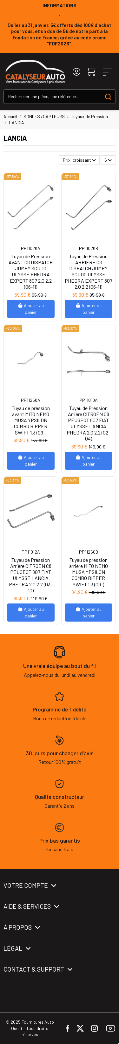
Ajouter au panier (30, 309)
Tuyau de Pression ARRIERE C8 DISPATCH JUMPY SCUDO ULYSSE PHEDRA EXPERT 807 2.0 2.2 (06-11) (88, 271)
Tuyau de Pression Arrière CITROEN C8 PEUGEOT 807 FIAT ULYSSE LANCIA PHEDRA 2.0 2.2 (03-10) (30, 575)
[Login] (76, 71)
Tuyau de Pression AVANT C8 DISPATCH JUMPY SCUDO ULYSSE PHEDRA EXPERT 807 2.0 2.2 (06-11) (31, 271)
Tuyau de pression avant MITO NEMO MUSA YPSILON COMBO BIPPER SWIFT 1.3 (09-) (31, 420)
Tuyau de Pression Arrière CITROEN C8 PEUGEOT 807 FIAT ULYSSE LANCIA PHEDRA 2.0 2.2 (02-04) (88, 423)
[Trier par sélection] (79, 160)
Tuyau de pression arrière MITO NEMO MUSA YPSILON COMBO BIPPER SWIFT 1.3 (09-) (88, 572)
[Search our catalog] (108, 96)
